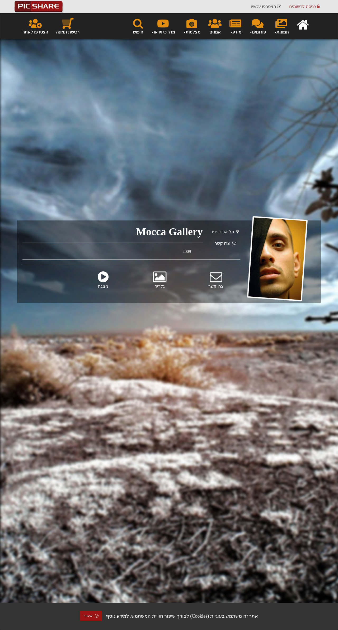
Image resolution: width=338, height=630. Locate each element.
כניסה (304, 6)
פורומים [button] (257, 25)
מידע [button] (235, 25)
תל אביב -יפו (225, 231)
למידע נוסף (117, 616)
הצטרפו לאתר (35, 25)
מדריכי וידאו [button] (163, 25)
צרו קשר (225, 243)
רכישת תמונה (67, 25)
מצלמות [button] (191, 25)
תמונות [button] (281, 25)
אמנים (215, 25)
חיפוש (138, 25)
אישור (91, 616)
